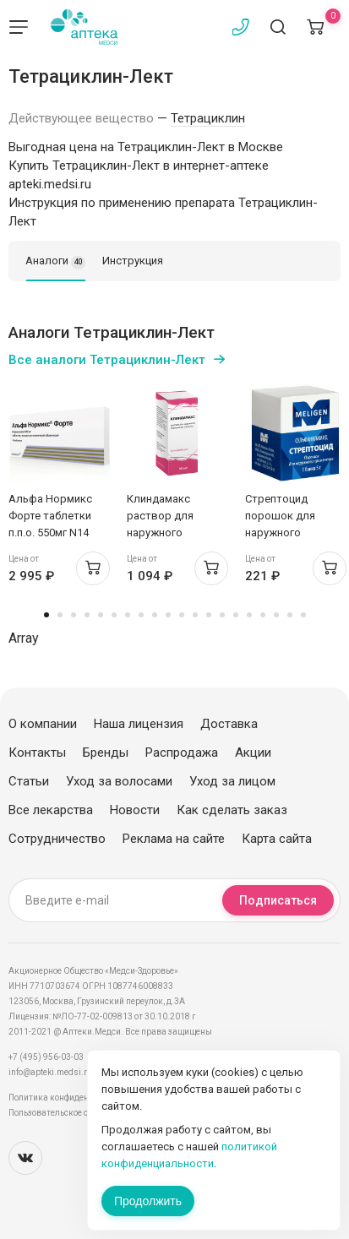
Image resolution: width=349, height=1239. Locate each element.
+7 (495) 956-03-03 (46, 1057)
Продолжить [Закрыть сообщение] (148, 1201)
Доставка (229, 723)
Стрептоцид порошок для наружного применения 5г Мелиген (282, 532)
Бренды (105, 752)
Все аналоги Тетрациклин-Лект (106, 359)
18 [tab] (276, 614)
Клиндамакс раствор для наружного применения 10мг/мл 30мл (173, 532)
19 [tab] (289, 614)
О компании (42, 723)
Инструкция (132, 260)
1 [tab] (46, 614)
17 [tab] (262, 614)
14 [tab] (222, 614)
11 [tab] (181, 614)
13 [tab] (208, 614)
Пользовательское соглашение (70, 1112)
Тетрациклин (208, 118)
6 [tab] (114, 614)
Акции (253, 752)
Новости (135, 810)
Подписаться (278, 900)
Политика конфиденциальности (72, 1097)
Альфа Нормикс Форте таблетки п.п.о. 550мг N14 (50, 515)
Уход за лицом (232, 781)
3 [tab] (73, 614)
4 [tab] (87, 614)
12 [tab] (195, 614)
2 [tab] (60, 614)
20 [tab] (303, 614)
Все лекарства (50, 810)
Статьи (28, 781)
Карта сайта (277, 838)
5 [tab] (100, 614)
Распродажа (181, 752)
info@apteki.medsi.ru (50, 1072)
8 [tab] (141, 614)
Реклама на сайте (174, 838)
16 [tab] (249, 614)
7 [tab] (127, 614)
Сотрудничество (57, 838)
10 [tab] (168, 614)
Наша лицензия (138, 723)
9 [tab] (154, 614)
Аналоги (55, 261)
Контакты (37, 752)
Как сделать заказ (232, 810)
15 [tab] (235, 614)
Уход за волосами (119, 781)
